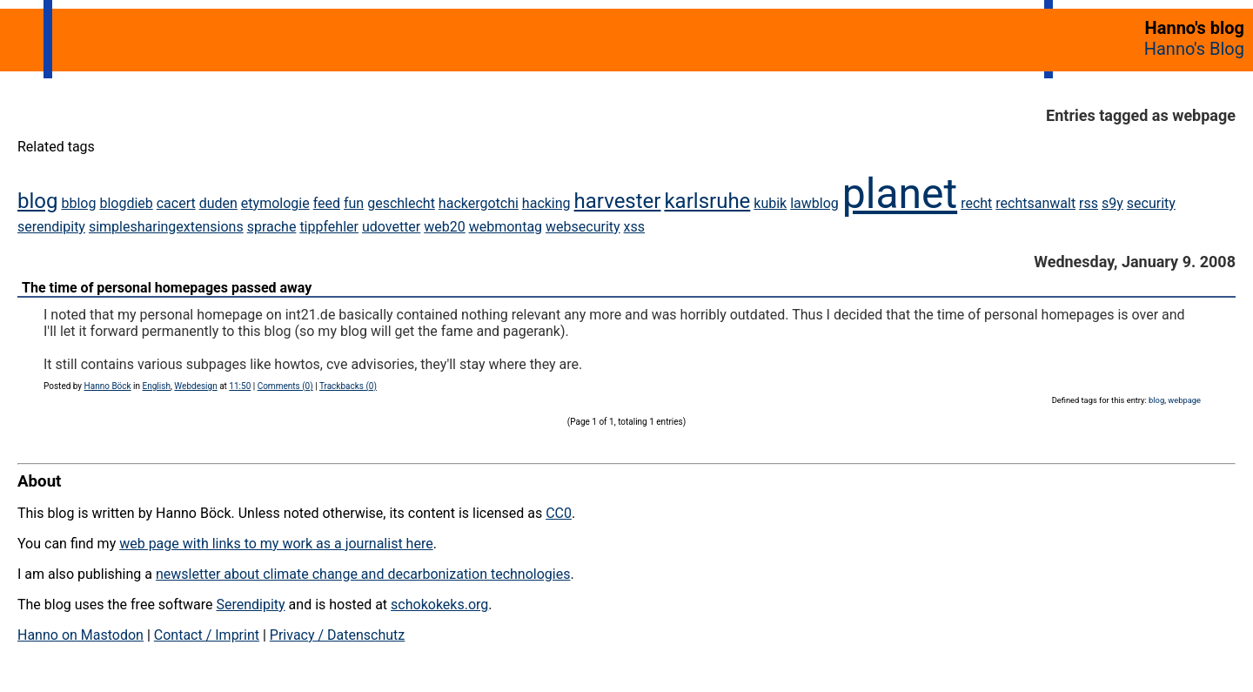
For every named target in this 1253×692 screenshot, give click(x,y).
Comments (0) (285, 386)
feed (326, 203)
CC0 (559, 513)
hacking (546, 203)
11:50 (240, 386)
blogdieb (125, 203)
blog (37, 201)
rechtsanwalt (1035, 203)
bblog (78, 203)
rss (1088, 203)
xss (634, 226)
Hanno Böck (107, 386)
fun (354, 203)
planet (899, 193)
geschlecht (401, 203)
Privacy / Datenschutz (337, 635)
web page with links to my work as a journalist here (276, 543)
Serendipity (250, 604)
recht (976, 203)
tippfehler (328, 226)
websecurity (583, 226)
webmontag (505, 226)
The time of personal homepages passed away (167, 287)
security (1151, 203)
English (157, 386)
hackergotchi (479, 203)
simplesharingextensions (166, 226)
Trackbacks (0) (348, 386)
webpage (1184, 400)
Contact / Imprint (206, 635)
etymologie (275, 203)
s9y (1112, 203)
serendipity (51, 226)
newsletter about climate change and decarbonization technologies (363, 574)
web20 (444, 226)
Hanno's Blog (1194, 48)
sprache (272, 226)
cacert (176, 203)
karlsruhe (707, 201)
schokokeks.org (439, 604)
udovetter (391, 226)
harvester (617, 201)
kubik (770, 203)
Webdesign (195, 386)
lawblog (814, 203)
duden (218, 203)
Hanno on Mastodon (80, 635)
